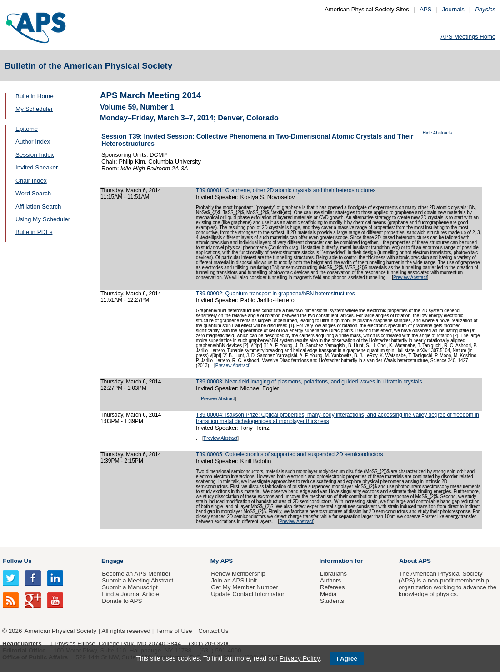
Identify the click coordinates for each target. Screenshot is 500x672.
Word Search (33, 193)
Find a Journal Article (130, 594)
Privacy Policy (300, 658)
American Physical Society (60, 630)
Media (328, 594)
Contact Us (213, 630)
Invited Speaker (36, 167)
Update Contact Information (248, 594)
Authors (330, 580)
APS (425, 9)
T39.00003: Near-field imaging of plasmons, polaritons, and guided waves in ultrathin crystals (309, 381)
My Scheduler (34, 108)
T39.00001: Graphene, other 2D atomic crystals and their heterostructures (285, 190)
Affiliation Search (38, 206)
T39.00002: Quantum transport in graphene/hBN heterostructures (275, 293)
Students (332, 600)
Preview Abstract (410, 277)
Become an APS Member (136, 573)
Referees (332, 587)
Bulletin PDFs (33, 232)
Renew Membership (238, 573)
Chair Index (31, 180)
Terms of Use (174, 630)
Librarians (333, 573)
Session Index (34, 154)
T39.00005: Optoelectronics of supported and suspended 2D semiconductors (289, 454)
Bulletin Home (34, 96)
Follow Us (17, 561)
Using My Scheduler (42, 219)
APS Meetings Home (467, 36)
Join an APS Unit (234, 580)
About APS (415, 561)
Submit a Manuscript (129, 587)
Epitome (26, 128)
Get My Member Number (244, 587)
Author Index (32, 141)
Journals (453, 9)
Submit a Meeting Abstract (137, 580)
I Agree (347, 658)
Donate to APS (122, 600)
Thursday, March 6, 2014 (130, 190)
